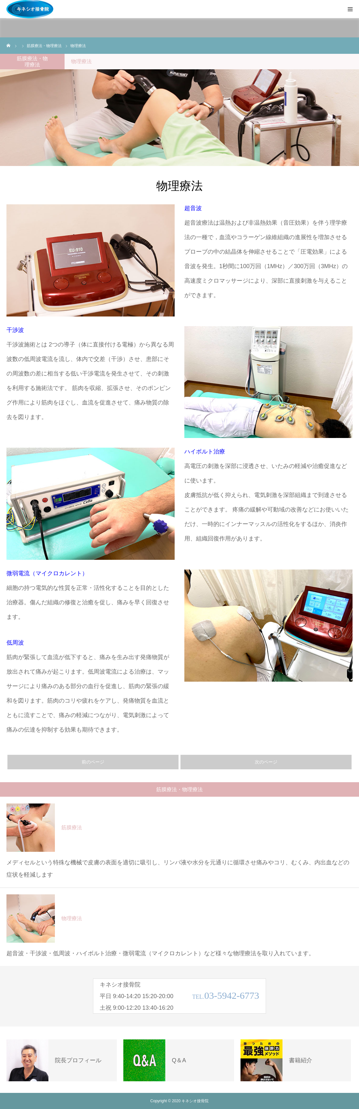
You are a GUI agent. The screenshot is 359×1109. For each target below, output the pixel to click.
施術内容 (50, 26)
